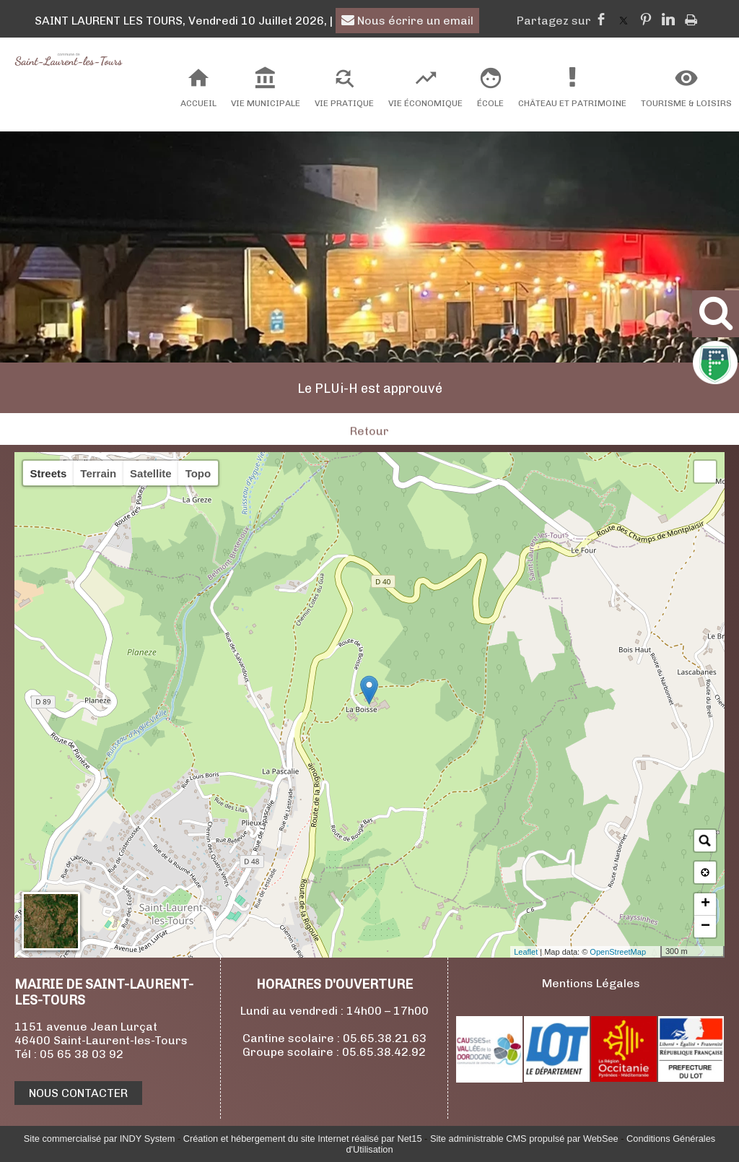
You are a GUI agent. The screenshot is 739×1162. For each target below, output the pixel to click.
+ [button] (705, 904)
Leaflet (526, 952)
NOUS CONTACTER (78, 1093)
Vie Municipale (265, 103)
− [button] (705, 926)
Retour (369, 449)
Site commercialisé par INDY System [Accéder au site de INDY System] (99, 1138)
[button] (705, 471)
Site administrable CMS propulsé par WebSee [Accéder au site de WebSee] (524, 1138)
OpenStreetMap (618, 952)
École (490, 103)
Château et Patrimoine (572, 103)
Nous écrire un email (407, 20)
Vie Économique (425, 103)
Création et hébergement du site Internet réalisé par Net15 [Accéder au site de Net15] (302, 1138)
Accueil (198, 103)
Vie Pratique (344, 103)
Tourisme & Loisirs (686, 103)
